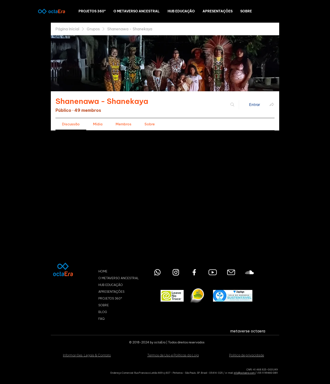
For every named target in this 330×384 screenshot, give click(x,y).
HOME (102, 271)
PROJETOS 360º (110, 298)
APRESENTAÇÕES (111, 291)
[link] (71, 124)
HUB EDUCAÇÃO (110, 285)
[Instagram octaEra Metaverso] (176, 272)
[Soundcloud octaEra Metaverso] (249, 272)
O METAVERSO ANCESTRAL (118, 278)
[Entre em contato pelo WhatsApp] (157, 272)
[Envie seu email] (231, 272)
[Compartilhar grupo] (272, 104)
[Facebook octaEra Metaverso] (194, 272)
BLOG (102, 312)
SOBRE (103, 305)
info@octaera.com (244, 372)
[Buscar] (232, 104)
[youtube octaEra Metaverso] (212, 272)
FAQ (101, 319)
